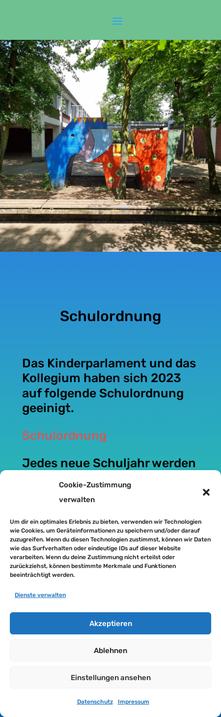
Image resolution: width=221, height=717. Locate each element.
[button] (206, 492)
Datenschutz (95, 701)
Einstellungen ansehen (111, 677)
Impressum (133, 701)
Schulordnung (64, 435)
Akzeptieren (110, 623)
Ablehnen (110, 650)
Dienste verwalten (40, 595)
